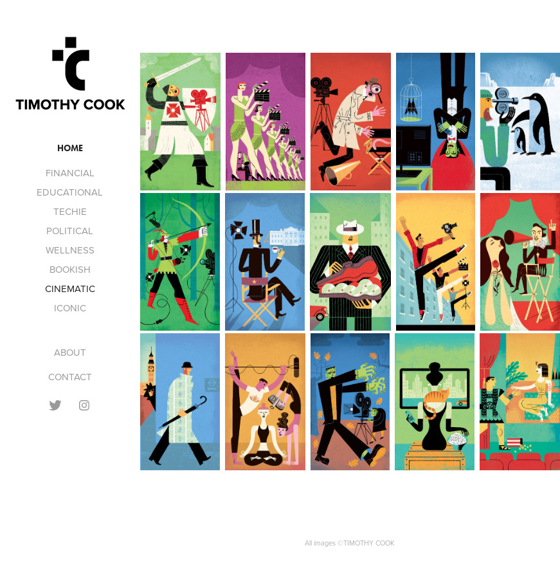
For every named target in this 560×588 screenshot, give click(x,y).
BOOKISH (70, 269)
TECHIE (70, 211)
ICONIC (70, 308)
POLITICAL (69, 230)
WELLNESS (70, 250)
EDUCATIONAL (70, 192)
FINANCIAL (70, 172)
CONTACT (70, 376)
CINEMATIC (70, 288)
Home (70, 148)
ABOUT (70, 352)
